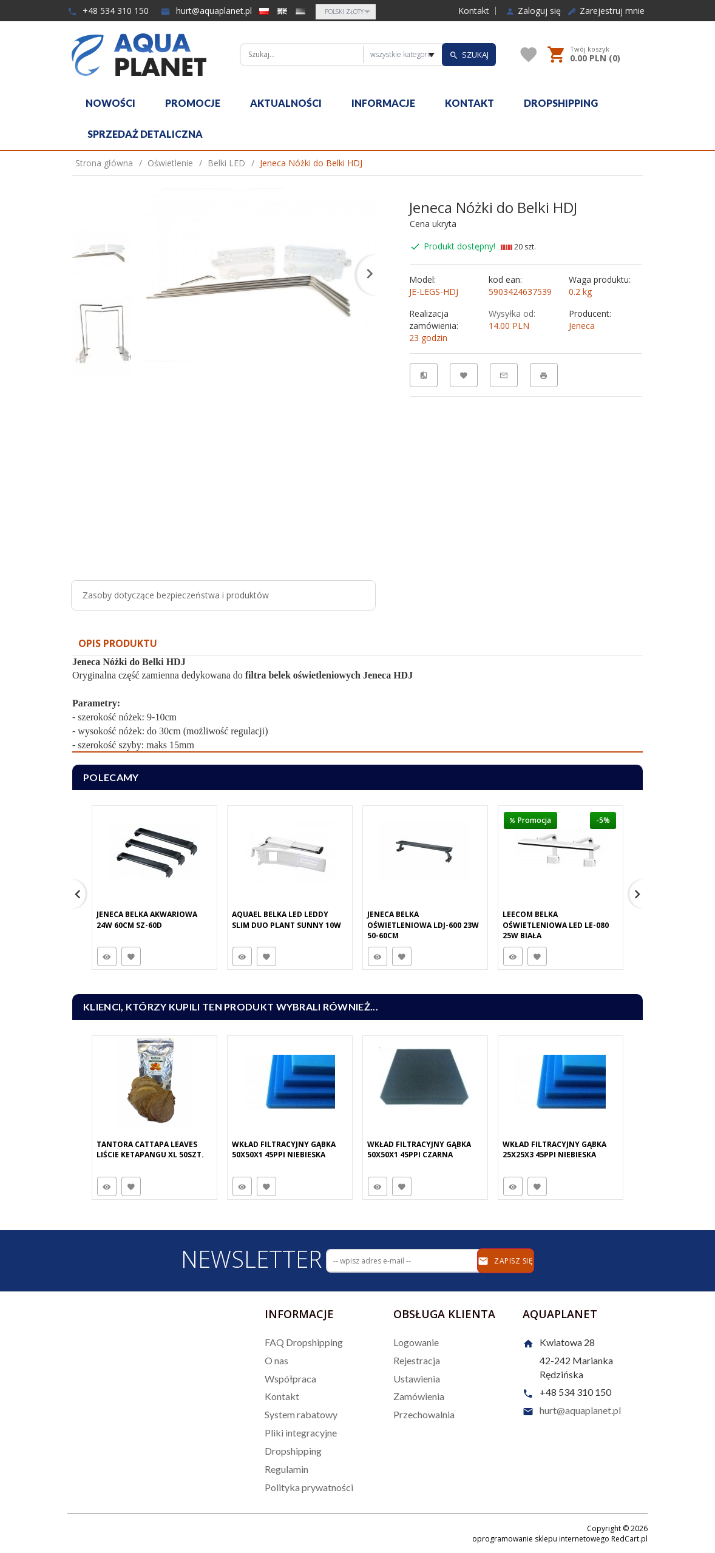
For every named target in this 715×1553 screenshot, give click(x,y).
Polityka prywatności (309, 1487)
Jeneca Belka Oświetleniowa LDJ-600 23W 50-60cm (423, 924)
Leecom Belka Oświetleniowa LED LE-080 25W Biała (556, 924)
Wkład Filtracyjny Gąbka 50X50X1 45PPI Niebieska (284, 1149)
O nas (276, 1360)
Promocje (192, 103)
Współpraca (290, 1378)
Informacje (383, 103)
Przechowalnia (424, 1414)
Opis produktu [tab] (117, 643)
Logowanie (416, 1342)
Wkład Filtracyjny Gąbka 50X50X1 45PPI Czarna (419, 1149)
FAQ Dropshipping (304, 1342)
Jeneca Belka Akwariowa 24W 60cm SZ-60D (147, 919)
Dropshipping (561, 103)
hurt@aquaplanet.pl (206, 10)
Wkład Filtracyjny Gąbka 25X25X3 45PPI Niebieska (554, 1149)
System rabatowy (301, 1414)
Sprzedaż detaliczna (145, 134)
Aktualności (286, 103)
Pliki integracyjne (301, 1432)
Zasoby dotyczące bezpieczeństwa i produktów (176, 595)
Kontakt (473, 11)
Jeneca (582, 325)
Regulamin (286, 1469)
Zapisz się (505, 1261)
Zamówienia (418, 1396)
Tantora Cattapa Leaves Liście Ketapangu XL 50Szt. (150, 1149)
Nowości (110, 103)
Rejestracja (416, 1360)
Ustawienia (416, 1378)
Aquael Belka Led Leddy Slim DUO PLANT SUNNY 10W (286, 919)
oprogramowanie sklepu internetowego (540, 1539)
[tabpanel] (357, 704)
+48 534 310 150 (108, 10)
